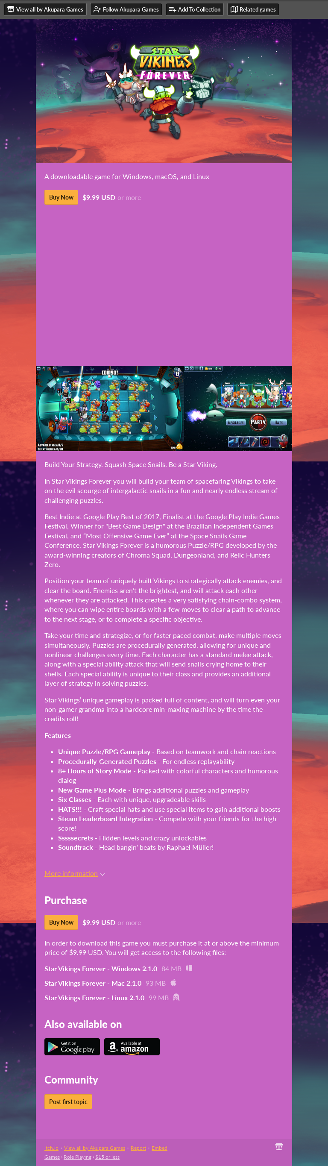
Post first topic (68, 1101)
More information (74, 873)
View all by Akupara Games (94, 1148)
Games (52, 1157)
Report (138, 1148)
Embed (159, 1148)
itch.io (51, 1148)
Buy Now (61, 197)
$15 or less (107, 1157)
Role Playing (77, 1157)
